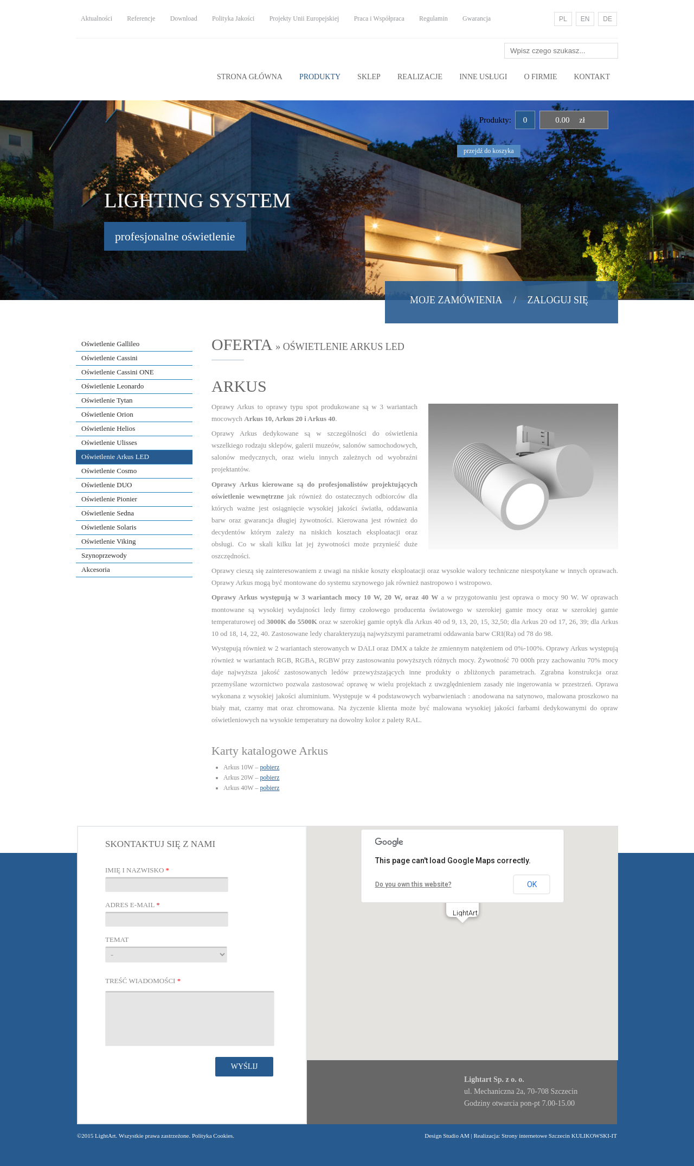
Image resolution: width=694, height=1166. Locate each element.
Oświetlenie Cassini (109, 358)
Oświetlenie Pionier (109, 499)
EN (585, 19)
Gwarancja (476, 18)
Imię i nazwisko (137, 870)
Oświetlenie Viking (108, 541)
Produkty (319, 77)
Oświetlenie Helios (108, 428)
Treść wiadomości (143, 981)
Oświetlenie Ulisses (109, 442)
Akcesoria (95, 569)
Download (183, 18)
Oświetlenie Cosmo (109, 471)
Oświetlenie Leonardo (112, 386)
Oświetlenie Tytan (107, 400)
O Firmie (540, 77)
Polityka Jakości (233, 18)
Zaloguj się (558, 300)
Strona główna (249, 77)
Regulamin (433, 18)
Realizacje (419, 77)
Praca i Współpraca (379, 18)
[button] (462, 933)
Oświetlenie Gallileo (110, 344)
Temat (116, 939)
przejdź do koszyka (489, 151)
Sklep (369, 77)
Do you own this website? (413, 884)
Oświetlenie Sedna (107, 513)
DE (607, 19)
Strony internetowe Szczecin (536, 1135)
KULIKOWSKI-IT (593, 1135)
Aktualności (96, 18)
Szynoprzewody (104, 555)
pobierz (269, 767)
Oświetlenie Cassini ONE (117, 372)
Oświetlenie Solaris (108, 527)
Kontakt (592, 77)
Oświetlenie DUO (106, 485)
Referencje (141, 18)
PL (563, 19)
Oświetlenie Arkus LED (115, 457)
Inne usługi (483, 77)
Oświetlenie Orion (107, 414)
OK (532, 884)
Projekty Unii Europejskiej (304, 18)
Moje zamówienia (456, 300)
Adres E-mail (132, 905)
